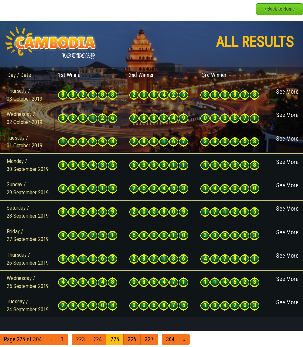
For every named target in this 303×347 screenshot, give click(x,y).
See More (287, 91)
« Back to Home (279, 9)
